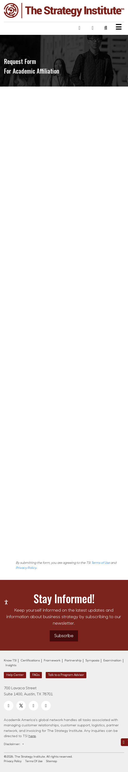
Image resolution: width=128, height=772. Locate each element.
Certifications (30, 660)
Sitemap (51, 761)
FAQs (35, 675)
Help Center (15, 675)
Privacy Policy (26, 568)
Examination (112, 660)
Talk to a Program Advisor (66, 675)
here (32, 736)
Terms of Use (100, 563)
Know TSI (10, 660)
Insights (11, 665)
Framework (52, 660)
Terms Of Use (34, 761)
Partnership (73, 660)
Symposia (92, 660)
